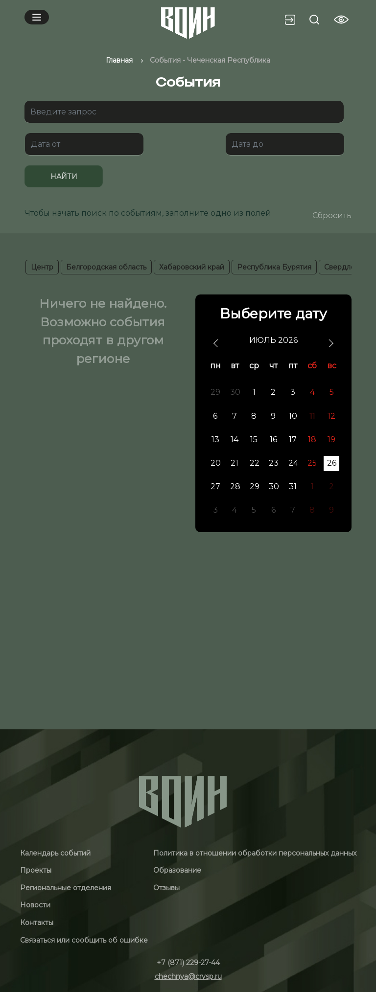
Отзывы (166, 887)
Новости (35, 905)
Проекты (35, 870)
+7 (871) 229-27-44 (188, 962)
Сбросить (332, 215)
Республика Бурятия (274, 267)
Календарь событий (55, 853)
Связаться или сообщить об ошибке (84, 940)
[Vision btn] (341, 19)
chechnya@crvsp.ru (188, 976)
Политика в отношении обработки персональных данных (254, 853)
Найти (63, 176)
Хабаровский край (191, 267)
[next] (330, 344)
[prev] (216, 344)
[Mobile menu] (36, 17)
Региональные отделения (65, 887)
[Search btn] (314, 19)
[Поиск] (184, 112)
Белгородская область (106, 267)
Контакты (36, 922)
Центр (42, 267)
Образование (177, 870)
